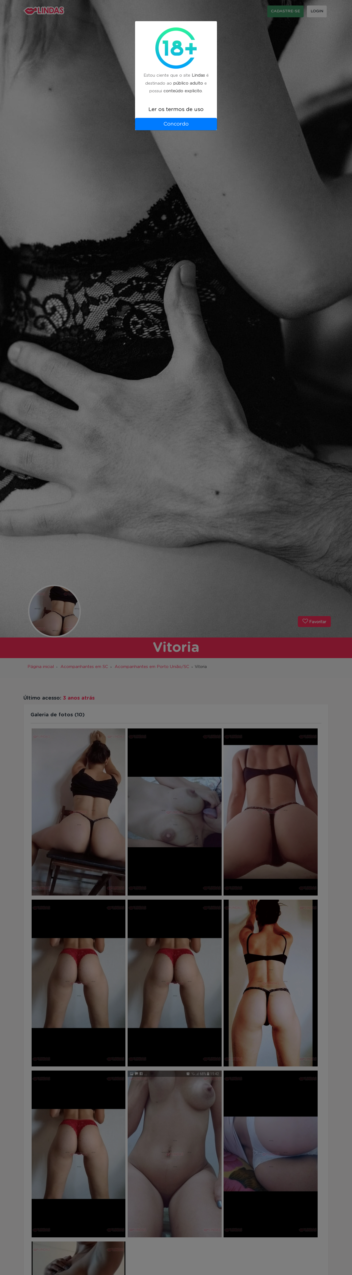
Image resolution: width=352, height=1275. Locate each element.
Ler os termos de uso (176, 109)
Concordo (176, 124)
